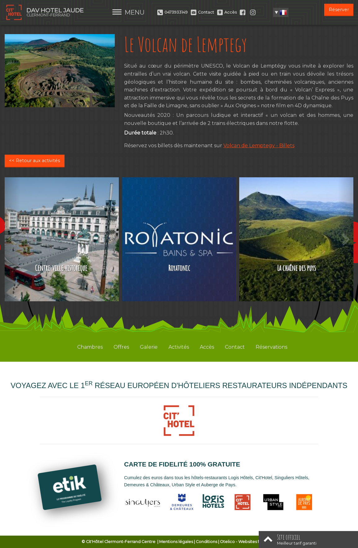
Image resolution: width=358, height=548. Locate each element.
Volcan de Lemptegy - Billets (258, 145)
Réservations (271, 347)
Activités (178, 347)
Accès (207, 347)
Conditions (206, 541)
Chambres (90, 347)
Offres (121, 347)
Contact (235, 347)
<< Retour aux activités (34, 160)
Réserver (339, 9)
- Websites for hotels (248, 541)
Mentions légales (176, 541)
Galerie (149, 347)
